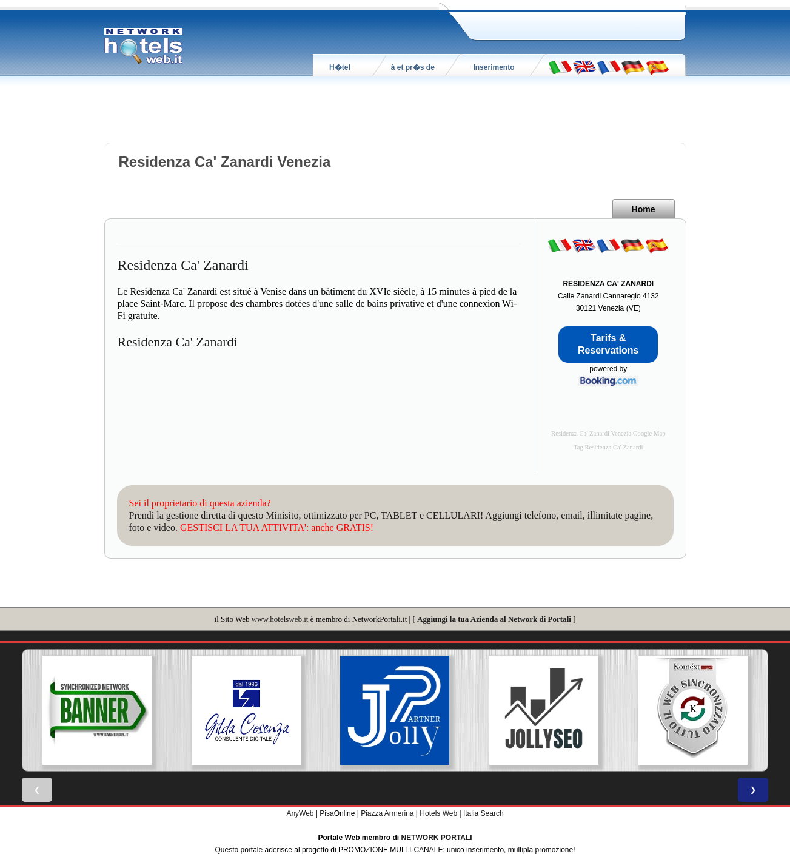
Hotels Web (438, 813)
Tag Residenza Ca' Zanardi (608, 447)
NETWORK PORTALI (436, 837)
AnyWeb (299, 813)
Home (643, 209)
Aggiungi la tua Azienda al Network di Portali (494, 619)
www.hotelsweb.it (280, 619)
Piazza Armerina (387, 813)
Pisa (326, 813)
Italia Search (483, 813)
